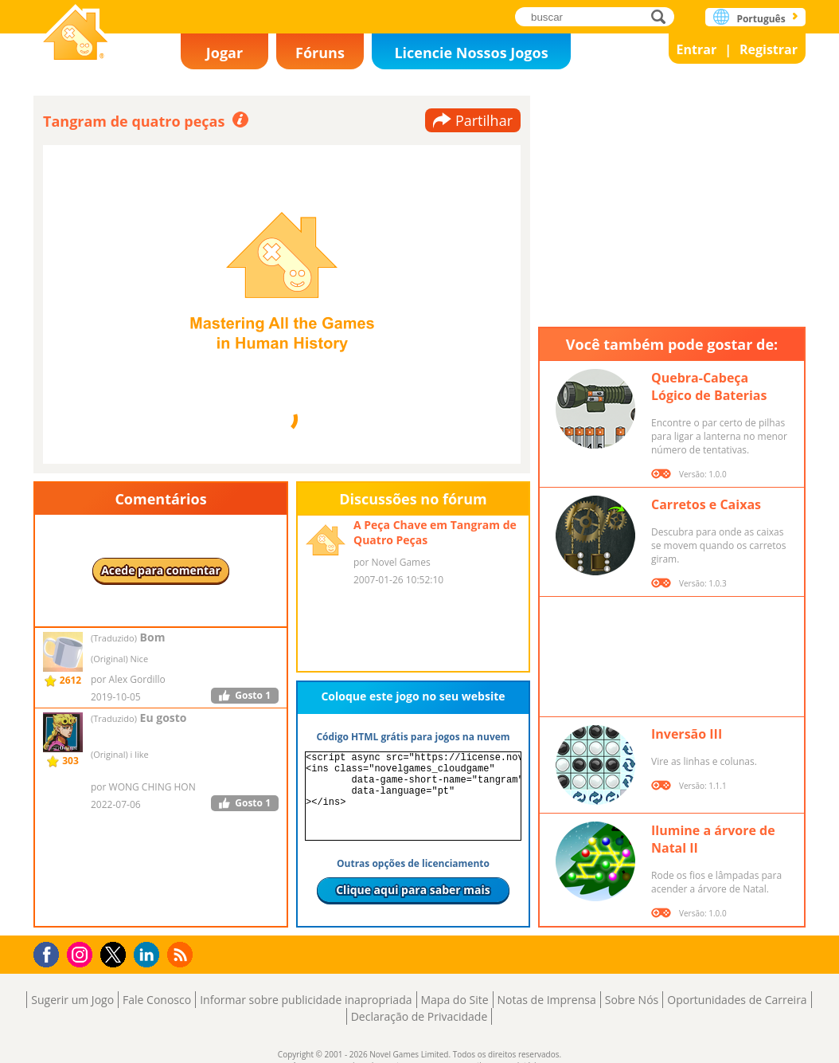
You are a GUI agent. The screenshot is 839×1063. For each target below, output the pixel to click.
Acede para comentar (160, 570)
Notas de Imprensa (547, 999)
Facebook (50, 952)
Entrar (697, 49)
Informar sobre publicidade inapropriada (306, 999)
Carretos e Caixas (706, 504)
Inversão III (686, 734)
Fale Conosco (157, 999)
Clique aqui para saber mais (413, 889)
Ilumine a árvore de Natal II (713, 839)
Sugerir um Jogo (72, 999)
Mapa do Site (455, 999)
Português (760, 18)
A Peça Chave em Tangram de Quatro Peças (435, 532)
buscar (662, 16)
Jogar (224, 52)
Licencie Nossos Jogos (471, 52)
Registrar (768, 49)
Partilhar (484, 120)
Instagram (82, 953)
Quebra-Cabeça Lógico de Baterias (709, 386)
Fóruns (320, 52)
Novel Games (75, 34)
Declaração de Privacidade (419, 1016)
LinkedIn (149, 955)
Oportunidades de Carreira (736, 999)
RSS (182, 954)
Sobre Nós (632, 999)
